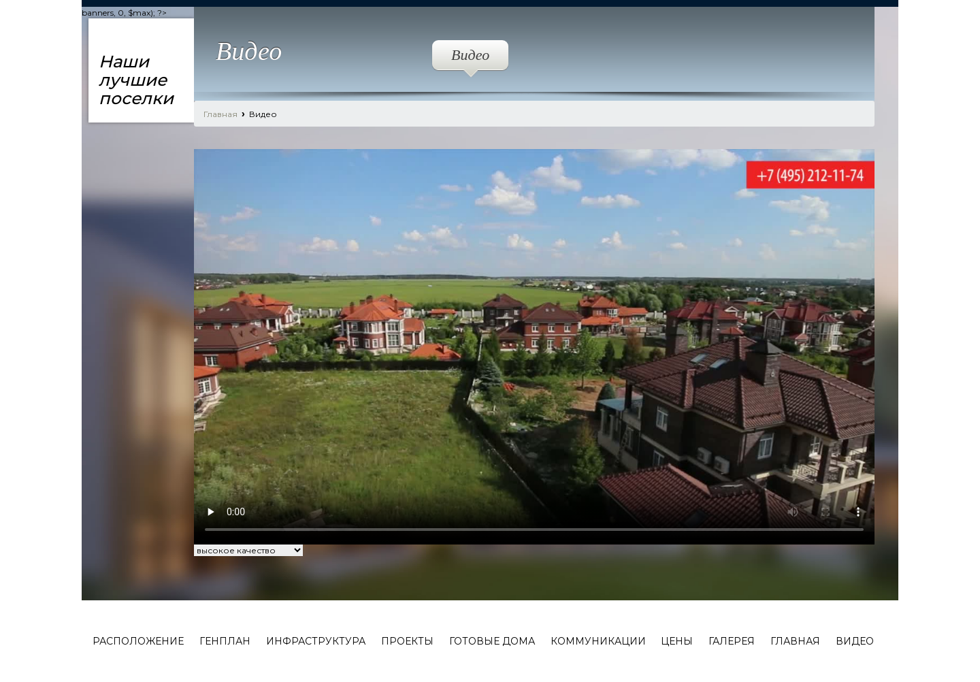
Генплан (224, 641)
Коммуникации (598, 641)
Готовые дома (492, 641)
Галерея (731, 641)
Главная (220, 114)
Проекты (407, 641)
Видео (470, 58)
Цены (677, 641)
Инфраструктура (315, 641)
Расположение (138, 641)
